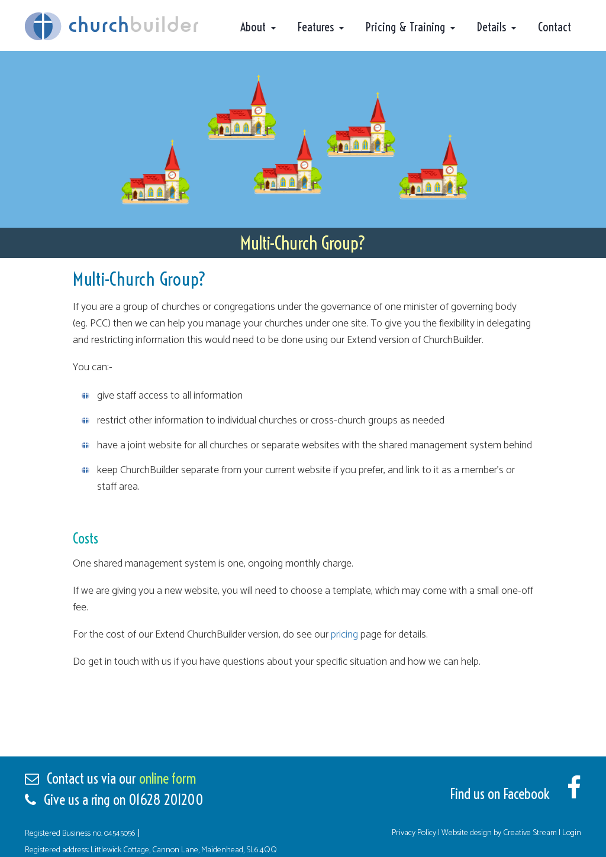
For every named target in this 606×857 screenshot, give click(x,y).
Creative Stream (530, 833)
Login (571, 833)
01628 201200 (166, 800)
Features (316, 27)
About (253, 27)
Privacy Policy (415, 833)
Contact (554, 27)
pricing (344, 634)
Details (491, 27)
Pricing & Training (405, 27)
